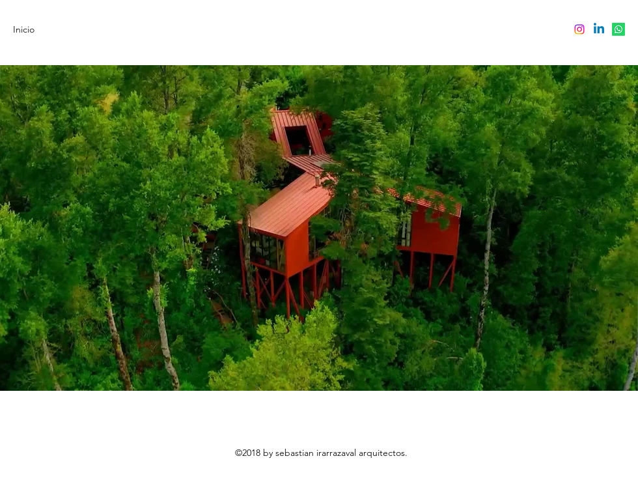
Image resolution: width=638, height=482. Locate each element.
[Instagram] (579, 29)
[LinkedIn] (598, 29)
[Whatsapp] (618, 29)
